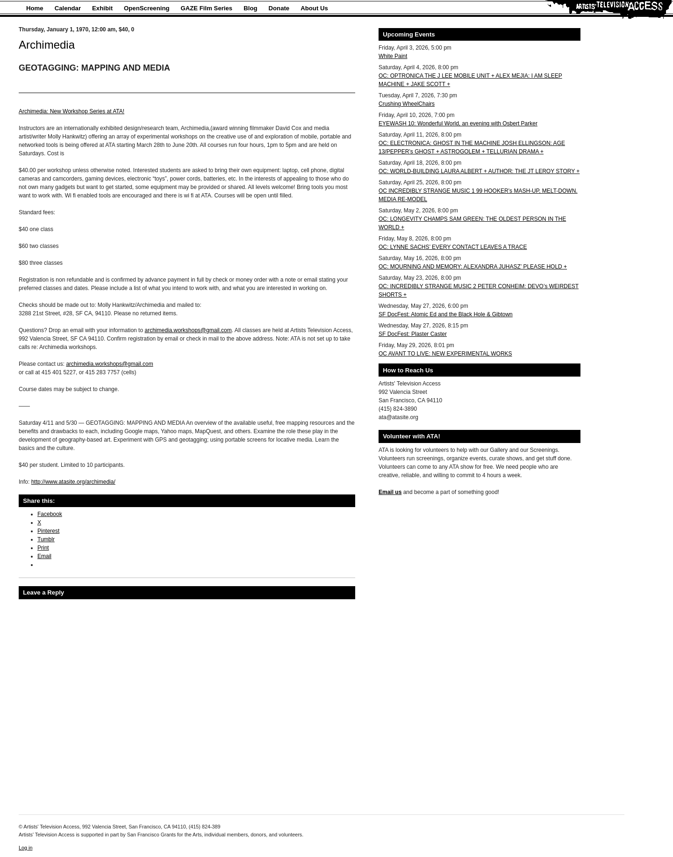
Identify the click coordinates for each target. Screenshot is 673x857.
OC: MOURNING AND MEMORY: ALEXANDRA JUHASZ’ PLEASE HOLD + (473, 266)
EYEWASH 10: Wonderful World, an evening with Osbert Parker (458, 123)
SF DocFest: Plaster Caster (413, 334)
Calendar (68, 8)
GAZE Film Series (207, 8)
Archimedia (47, 44)
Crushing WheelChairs (407, 104)
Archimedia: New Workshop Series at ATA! (71, 111)
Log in (25, 847)
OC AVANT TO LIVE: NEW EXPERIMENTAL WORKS (445, 353)
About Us (314, 8)
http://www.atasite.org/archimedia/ (73, 482)
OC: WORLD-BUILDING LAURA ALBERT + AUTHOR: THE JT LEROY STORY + (479, 171)
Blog (250, 8)
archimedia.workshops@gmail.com (187, 330)
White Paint (393, 56)
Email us (390, 492)
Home (34, 8)
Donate (279, 8)
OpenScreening (146, 8)
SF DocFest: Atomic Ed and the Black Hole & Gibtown (446, 314)
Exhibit (102, 8)
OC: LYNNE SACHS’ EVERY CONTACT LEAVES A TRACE (453, 247)
